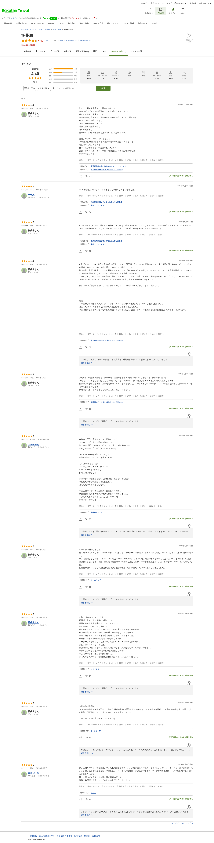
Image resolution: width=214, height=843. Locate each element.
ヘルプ (143, 3)
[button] (49, 116)
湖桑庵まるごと (96, 515)
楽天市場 (193, 3)
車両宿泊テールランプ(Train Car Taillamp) (107, 172)
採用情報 (78, 836)
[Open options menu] (42, 89)
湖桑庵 (27, 33)
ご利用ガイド (154, 3)
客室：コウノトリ (97, 208)
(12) (118, 49)
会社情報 (33, 836)
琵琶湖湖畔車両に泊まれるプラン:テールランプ (108, 168)
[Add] (189, 36)
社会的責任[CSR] (64, 836)
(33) (82, 49)
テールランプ (96, 582)
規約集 (87, 836)
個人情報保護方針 (47, 836)
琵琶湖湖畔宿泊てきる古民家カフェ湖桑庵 (106, 204)
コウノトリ (95, 671)
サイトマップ (167, 3)
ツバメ (93, 795)
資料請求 (96, 836)
